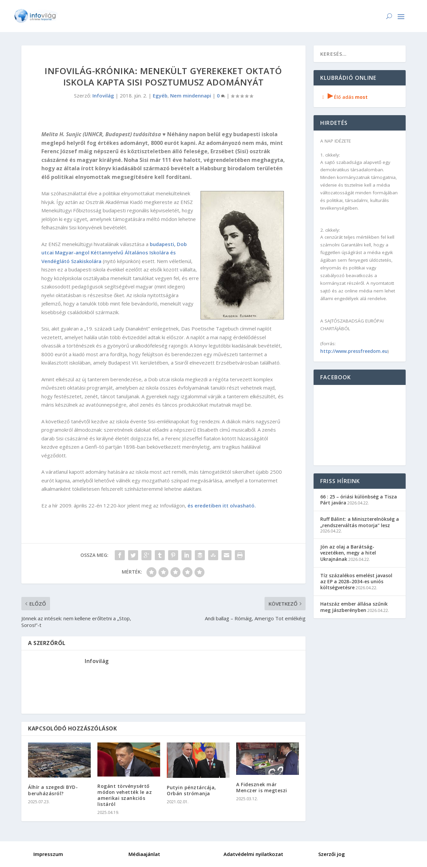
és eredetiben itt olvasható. (221, 505)
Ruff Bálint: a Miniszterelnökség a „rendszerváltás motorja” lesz (359, 522)
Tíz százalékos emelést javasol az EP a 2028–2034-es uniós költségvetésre (356, 581)
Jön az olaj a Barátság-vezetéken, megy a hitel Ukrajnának (348, 553)
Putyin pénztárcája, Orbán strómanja (191, 790)
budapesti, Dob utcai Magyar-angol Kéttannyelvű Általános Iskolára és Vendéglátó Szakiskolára (114, 252)
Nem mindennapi (190, 95)
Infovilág (103, 95)
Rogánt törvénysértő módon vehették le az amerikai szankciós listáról (124, 795)
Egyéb (160, 95)
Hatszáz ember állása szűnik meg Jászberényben (354, 607)
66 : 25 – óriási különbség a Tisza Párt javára (358, 499)
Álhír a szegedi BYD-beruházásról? (53, 790)
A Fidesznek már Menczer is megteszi (261, 787)
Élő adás (344, 97)
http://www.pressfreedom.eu (354, 351)
